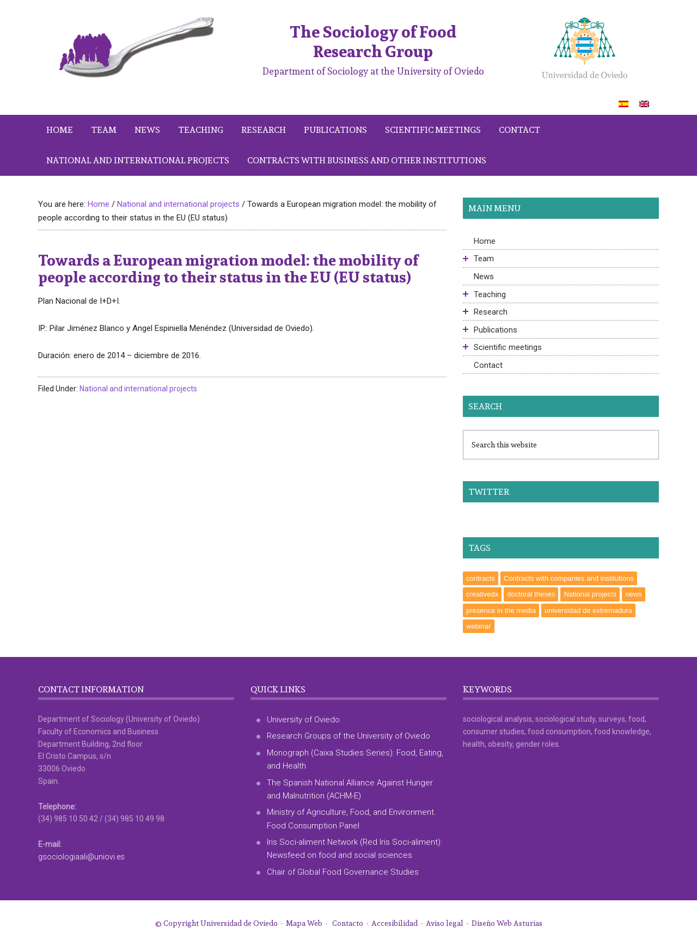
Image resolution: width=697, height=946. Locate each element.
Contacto (347, 923)
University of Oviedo (303, 719)
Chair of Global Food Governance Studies (343, 872)
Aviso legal (444, 923)
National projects (590, 594)
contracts (480, 578)
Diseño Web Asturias (507, 923)
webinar (478, 626)
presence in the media (501, 610)
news (633, 594)
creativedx (482, 594)
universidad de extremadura (588, 610)
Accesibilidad (394, 923)
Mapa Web (304, 923)
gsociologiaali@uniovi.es (81, 856)
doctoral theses (531, 594)
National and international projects (138, 388)
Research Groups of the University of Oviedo (348, 736)
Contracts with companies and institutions (569, 578)
